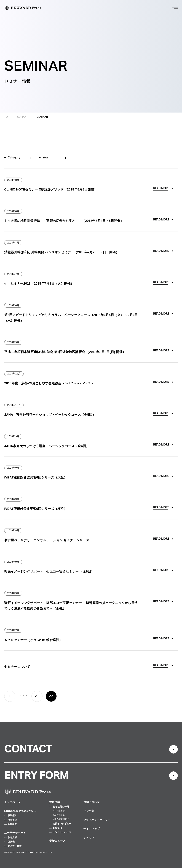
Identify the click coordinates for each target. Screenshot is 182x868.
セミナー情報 (13, 846)
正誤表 (9, 841)
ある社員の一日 (59, 806)
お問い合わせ (91, 801)
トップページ (12, 801)
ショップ (88, 837)
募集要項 (55, 828)
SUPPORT (23, 117)
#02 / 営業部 (59, 815)
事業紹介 (10, 815)
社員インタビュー (60, 823)
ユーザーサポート (15, 832)
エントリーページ (60, 832)
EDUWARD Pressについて (20, 810)
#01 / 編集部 (59, 810)
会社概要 (10, 824)
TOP (6, 117)
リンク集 (88, 810)
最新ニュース (57, 840)
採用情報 (54, 801)
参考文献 (10, 837)
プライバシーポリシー (96, 819)
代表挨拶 (10, 820)
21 (37, 696)
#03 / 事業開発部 (61, 819)
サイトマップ (91, 828)
